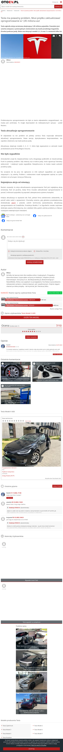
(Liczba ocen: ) (14, 326)
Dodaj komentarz (34, 262)
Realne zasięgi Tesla (56, 308)
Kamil (8, 345)
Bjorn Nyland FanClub (12, 297)
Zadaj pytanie (57, 486)
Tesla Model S (38, 730)
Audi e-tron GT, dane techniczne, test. (47, 380)
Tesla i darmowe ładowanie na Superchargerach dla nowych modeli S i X (31, 647)
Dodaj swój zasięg (54, 293)
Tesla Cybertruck (8, 726)
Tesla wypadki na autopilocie (31, 622)
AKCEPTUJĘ (31, 749)
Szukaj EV (58, 6)
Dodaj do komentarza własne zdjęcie (21, 251)
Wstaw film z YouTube (42, 251)
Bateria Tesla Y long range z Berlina (15, 504)
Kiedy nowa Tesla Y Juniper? (13, 495)
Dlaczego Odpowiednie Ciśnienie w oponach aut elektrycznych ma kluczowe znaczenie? (15, 379)
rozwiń (57, 258)
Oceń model (28, 421)
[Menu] (61, 2)
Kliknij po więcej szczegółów (38, 745)
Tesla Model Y (38, 733)
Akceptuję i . (34, 256)
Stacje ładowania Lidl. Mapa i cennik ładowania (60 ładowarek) (16, 401)
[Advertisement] (31, 77)
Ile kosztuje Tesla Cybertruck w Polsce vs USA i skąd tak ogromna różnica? (31, 668)
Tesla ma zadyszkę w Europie (31, 691)
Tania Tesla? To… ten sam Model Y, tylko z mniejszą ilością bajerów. (31, 711)
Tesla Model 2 (38, 726)
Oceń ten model (31, 317)
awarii (13, 203)
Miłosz (8, 60)
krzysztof (15, 517)
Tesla (34, 293)
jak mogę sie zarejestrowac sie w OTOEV (17, 519)
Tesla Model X (7, 733)
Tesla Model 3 (7, 730)
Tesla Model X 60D (8, 411)
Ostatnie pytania (11, 486)
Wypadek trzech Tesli (31, 580)
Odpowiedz (9, 498)
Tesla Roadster (7, 737)
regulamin (19, 255)
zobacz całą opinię (57, 354)
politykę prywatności (28, 255)
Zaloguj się (55, 2)
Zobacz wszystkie (31, 337)
